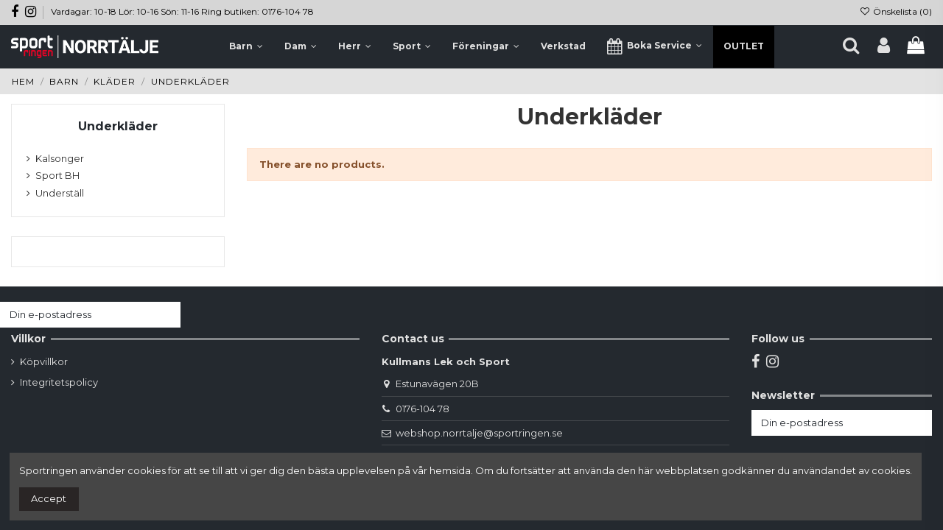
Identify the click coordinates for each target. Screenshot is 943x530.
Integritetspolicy (59, 382)
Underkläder (118, 126)
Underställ (59, 193)
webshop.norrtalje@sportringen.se (479, 433)
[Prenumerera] (166, 315)
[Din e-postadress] (76, 315)
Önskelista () (896, 11)
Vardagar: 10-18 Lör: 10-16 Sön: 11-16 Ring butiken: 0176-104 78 (182, 11)
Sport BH (57, 175)
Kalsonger (59, 158)
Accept (48, 498)
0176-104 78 (422, 408)
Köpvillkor (44, 361)
